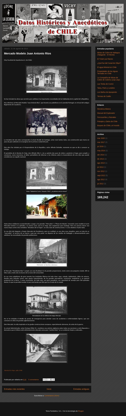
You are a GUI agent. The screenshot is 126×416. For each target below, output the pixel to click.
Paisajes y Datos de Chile (107, 121)
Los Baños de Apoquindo (107, 92)
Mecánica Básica (104, 109)
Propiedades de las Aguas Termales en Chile (107, 72)
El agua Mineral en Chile (107, 67)
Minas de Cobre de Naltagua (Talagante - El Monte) (108, 54)
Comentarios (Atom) (51, 396)
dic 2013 (100, 159)
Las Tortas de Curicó (105, 84)
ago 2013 (101, 163)
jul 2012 (100, 184)
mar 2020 (101, 138)
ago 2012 (101, 179)
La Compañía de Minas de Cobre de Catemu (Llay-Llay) (108, 79)
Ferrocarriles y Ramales (106, 117)
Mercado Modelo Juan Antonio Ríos (27, 53)
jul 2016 (100, 146)
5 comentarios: (34, 380)
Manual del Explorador (106, 113)
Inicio (49, 389)
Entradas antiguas (81, 389)
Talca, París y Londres (106, 88)
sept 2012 (101, 175)
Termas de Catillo (104, 96)
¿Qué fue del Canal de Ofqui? (109, 63)
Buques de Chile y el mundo (108, 125)
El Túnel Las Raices (105, 59)
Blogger (81, 411)
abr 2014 (100, 155)
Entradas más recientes (14, 389)
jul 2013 (100, 167)
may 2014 (101, 151)
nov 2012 (101, 171)
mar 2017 (101, 142)
